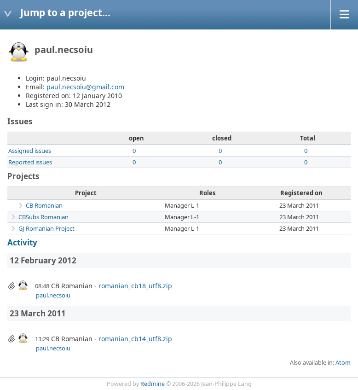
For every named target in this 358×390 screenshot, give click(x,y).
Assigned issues (29, 150)
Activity (22, 242)
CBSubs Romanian (43, 217)
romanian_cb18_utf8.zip (135, 285)
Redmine (152, 384)
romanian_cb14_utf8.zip (135, 338)
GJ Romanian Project (46, 228)
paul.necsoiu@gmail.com (85, 86)
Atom (343, 363)
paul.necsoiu (53, 295)
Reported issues (30, 162)
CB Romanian (44, 205)
